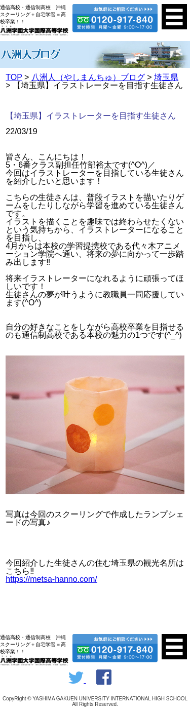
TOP (14, 77)
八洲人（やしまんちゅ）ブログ (88, 77)
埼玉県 (166, 77)
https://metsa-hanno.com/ (51, 579)
